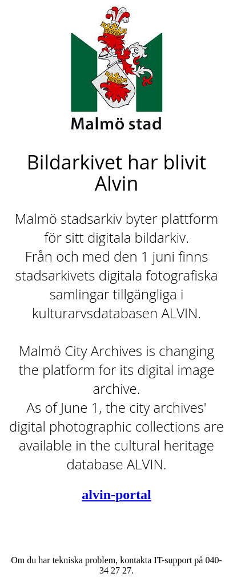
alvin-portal (116, 494)
